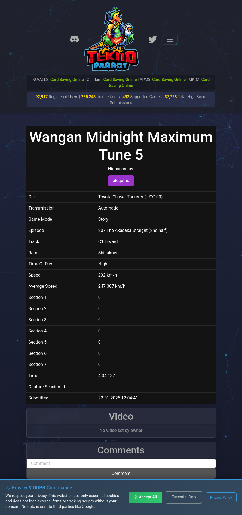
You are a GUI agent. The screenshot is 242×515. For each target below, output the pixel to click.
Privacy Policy (221, 497)
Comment (120, 473)
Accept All (145, 497)
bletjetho (120, 180)
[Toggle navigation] (170, 39)
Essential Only (183, 497)
